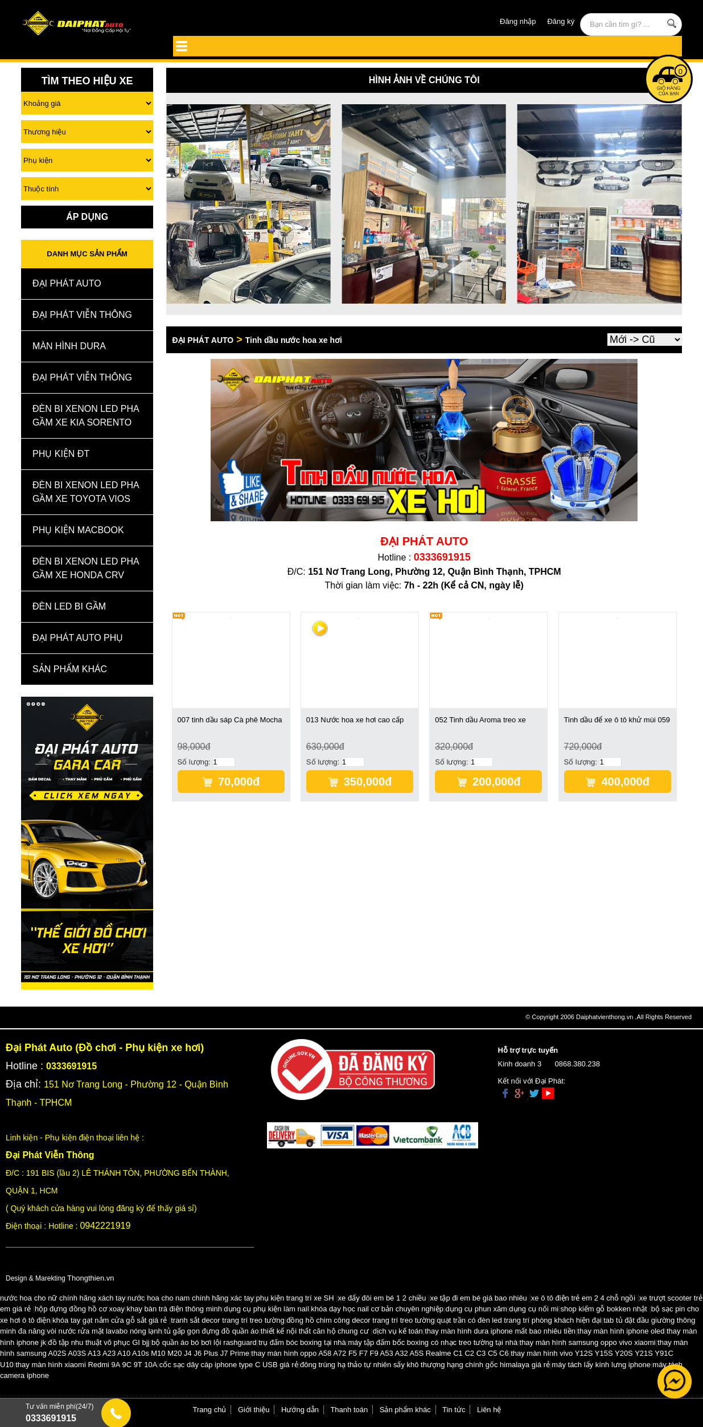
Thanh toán (349, 1409)
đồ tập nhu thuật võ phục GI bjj (98, 1342)
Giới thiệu (253, 1409)
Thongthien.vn (90, 1278)
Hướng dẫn (300, 1409)
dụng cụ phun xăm (476, 1309)
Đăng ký (560, 21)
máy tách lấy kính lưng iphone (601, 1364)
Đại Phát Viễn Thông (82, 315)
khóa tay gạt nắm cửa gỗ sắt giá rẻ (109, 1320)
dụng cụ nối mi (533, 1309)
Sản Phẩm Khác (69, 669)
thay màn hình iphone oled (620, 1331)
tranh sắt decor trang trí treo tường (228, 1320)
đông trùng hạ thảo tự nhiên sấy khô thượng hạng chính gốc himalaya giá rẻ (425, 1364)
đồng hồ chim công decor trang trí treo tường (360, 1320)
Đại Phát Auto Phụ (77, 638)
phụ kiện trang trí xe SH (295, 1298)
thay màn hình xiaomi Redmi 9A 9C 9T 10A (86, 1364)
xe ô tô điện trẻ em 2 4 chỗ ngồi (583, 1298)
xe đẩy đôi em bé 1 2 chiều (382, 1298)
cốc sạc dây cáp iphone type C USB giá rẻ (228, 1364)
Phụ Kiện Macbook (78, 530)
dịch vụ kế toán (398, 1331)
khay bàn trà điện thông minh (173, 1309)
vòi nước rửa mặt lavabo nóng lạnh (104, 1331)
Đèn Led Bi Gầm (69, 606)
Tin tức (453, 1409)
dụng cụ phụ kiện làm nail (266, 1309)
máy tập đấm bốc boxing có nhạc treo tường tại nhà (432, 1342)
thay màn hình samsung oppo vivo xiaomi (588, 1342)
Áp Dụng (87, 217)
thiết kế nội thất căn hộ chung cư (315, 1331)
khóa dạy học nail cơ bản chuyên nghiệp (377, 1309)
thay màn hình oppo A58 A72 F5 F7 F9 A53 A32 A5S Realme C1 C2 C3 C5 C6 (379, 1353)
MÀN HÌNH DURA (69, 346)
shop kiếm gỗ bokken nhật (604, 1309)
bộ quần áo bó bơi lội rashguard (204, 1342)
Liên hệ (489, 1409)
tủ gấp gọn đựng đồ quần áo (211, 1331)
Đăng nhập (518, 21)
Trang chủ (210, 1409)
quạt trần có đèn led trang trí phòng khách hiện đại (519, 1320)
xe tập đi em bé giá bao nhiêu (478, 1298)
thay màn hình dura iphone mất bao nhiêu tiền (500, 1331)
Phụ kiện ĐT (60, 454)
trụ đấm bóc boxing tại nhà (302, 1342)
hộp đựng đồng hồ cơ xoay (80, 1309)
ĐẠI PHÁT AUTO (66, 283)
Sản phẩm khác (405, 1409)
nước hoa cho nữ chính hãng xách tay (62, 1298)
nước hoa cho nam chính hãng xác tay (191, 1298)
